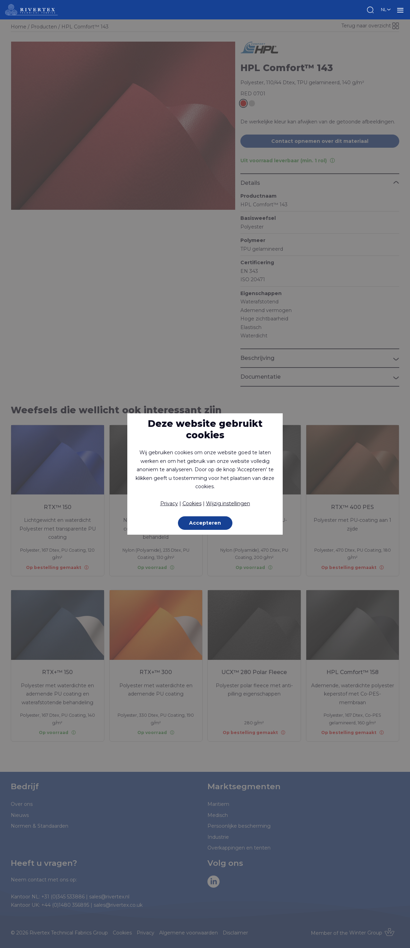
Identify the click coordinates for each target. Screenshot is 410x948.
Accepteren (205, 523)
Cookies (192, 503)
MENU (400, 9)
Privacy (169, 503)
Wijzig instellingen (228, 503)
